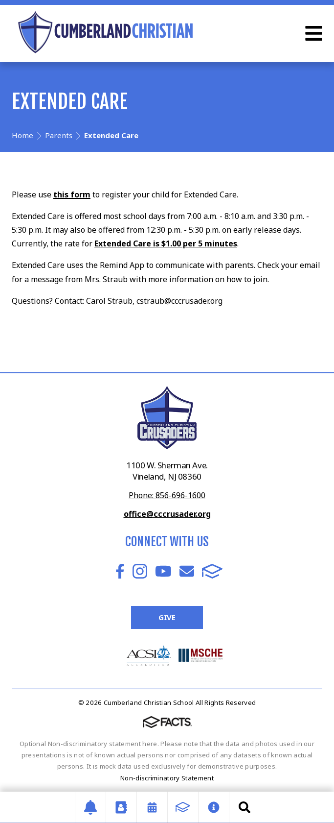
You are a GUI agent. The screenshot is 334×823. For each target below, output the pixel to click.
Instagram (140, 571)
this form (71, 194)
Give (167, 617)
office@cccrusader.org (167, 513)
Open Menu (313, 33)
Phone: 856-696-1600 (167, 495)
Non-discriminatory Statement (167, 778)
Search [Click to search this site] (244, 807)
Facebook (120, 571)
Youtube (163, 571)
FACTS (212, 571)
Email (186, 571)
